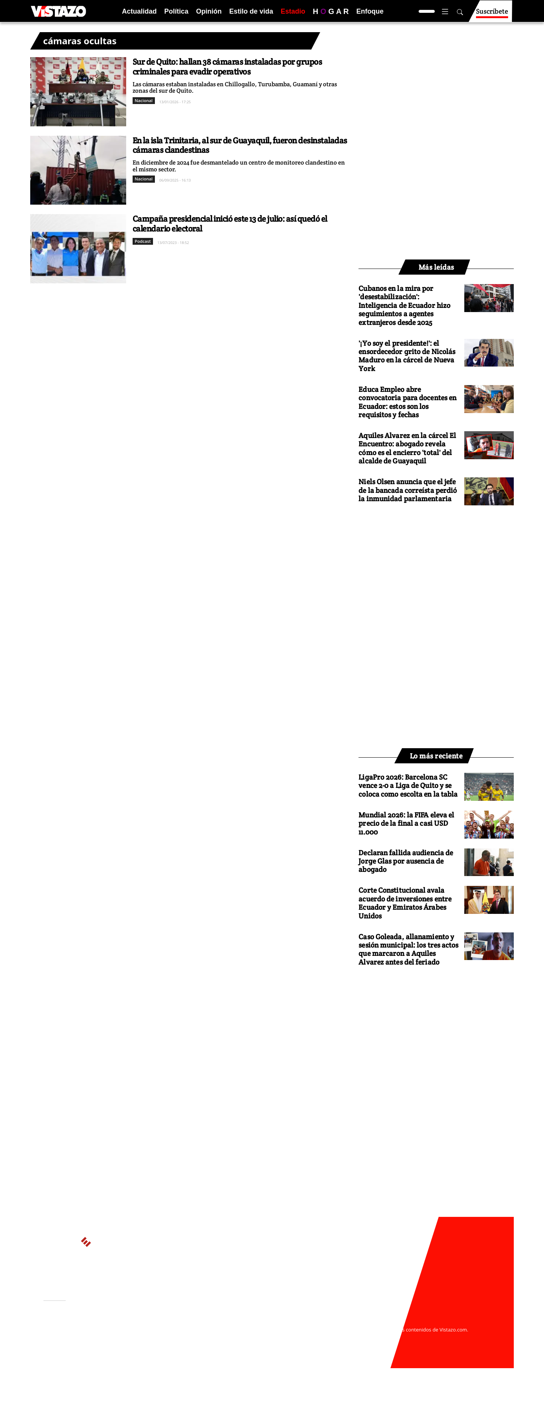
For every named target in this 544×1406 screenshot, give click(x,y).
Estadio (293, 11)
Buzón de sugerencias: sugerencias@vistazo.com (187, 1351)
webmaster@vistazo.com (360, 1322)
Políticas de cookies (211, 1336)
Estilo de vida (251, 11)
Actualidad (139, 11)
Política (176, 11)
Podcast (143, 241)
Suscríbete (492, 14)
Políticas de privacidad (156, 1336)
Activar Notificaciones (82, 1332)
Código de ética (146, 1344)
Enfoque (369, 11)
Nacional (144, 100)
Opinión (209, 11)
